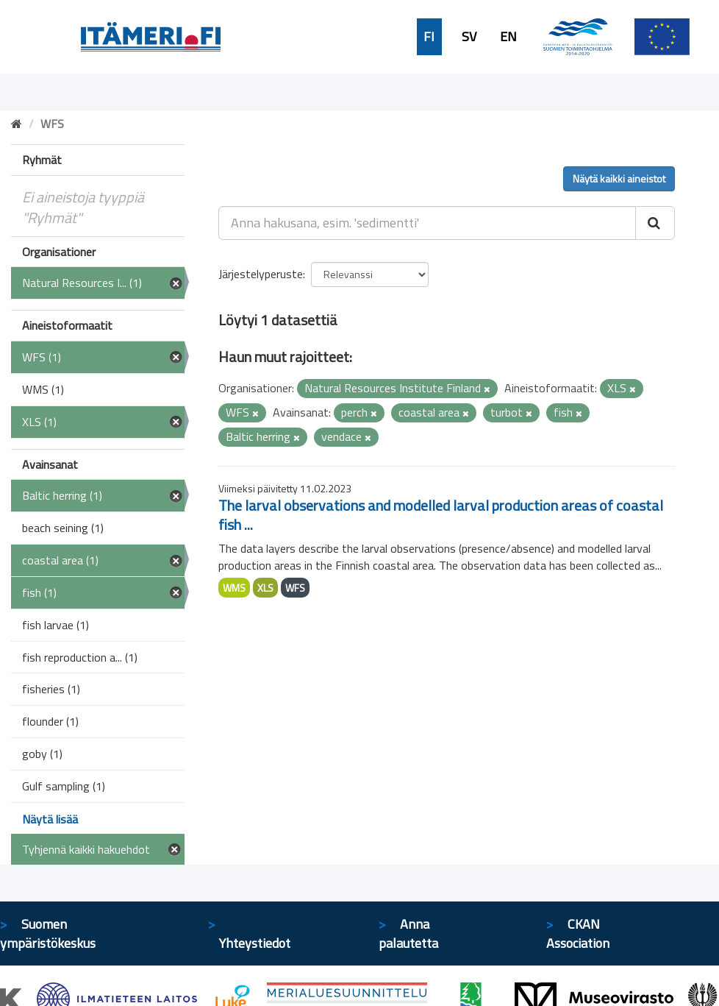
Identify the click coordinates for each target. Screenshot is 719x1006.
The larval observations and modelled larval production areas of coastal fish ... (440, 515)
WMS (234, 587)
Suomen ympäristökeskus (48, 933)
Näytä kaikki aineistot (619, 178)
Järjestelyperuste (260, 274)
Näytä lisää (50, 819)
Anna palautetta (408, 933)
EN (508, 36)
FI (428, 36)
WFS (295, 587)
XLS (265, 587)
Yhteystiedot (254, 943)
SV (469, 36)
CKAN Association (577, 933)
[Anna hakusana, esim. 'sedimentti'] (427, 223)
